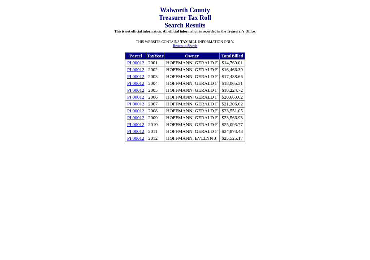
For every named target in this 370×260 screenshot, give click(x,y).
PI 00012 (135, 62)
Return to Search (185, 46)
